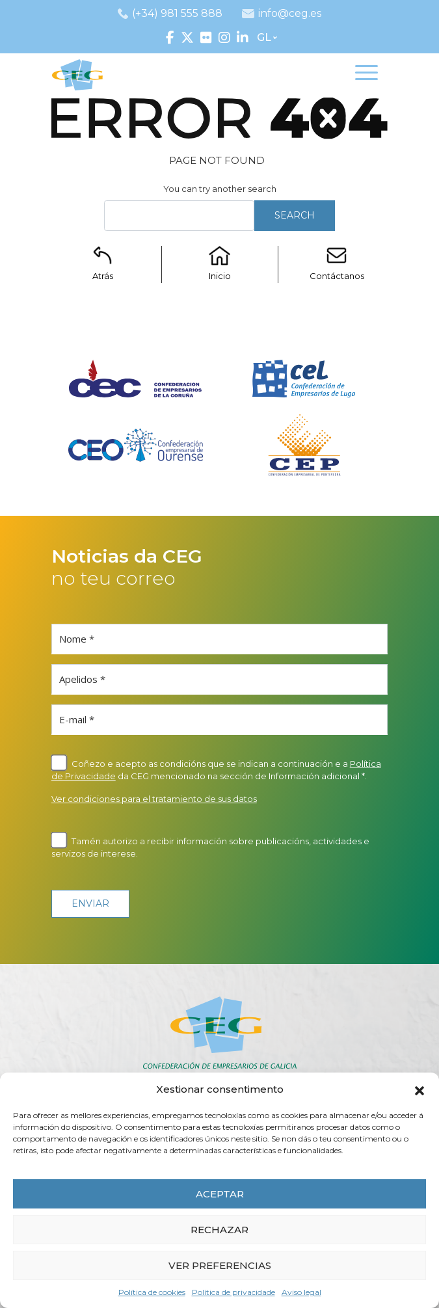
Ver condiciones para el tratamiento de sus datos (154, 799)
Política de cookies (151, 1292)
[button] (419, 1089)
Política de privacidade (233, 1292)
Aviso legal (301, 1292)
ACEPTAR (220, 1194)
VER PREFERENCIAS (219, 1265)
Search (294, 215)
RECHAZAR (219, 1229)
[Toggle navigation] (366, 75)
